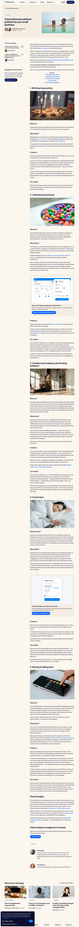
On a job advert (42, 139)
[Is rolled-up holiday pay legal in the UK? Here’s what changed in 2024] (63, 892)
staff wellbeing (60, 141)
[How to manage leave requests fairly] (15, 892)
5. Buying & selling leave (52, 82)
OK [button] (31, 921)
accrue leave (45, 48)
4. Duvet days (52, 80)
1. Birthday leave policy (52, 74)
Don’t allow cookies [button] (7, 921)
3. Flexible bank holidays (52, 78)
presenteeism (34, 333)
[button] (23, 2)
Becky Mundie (15, 908)
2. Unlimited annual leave (52, 76)
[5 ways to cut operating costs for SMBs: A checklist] (39, 892)
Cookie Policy (5, 918)
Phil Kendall (15, 28)
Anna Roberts (22, 28)
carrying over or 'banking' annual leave (58, 808)
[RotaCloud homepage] (9, 2)
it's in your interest (57, 324)
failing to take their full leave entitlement (58, 60)
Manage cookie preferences (9, 924)
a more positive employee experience (62, 738)
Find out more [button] (35, 836)
